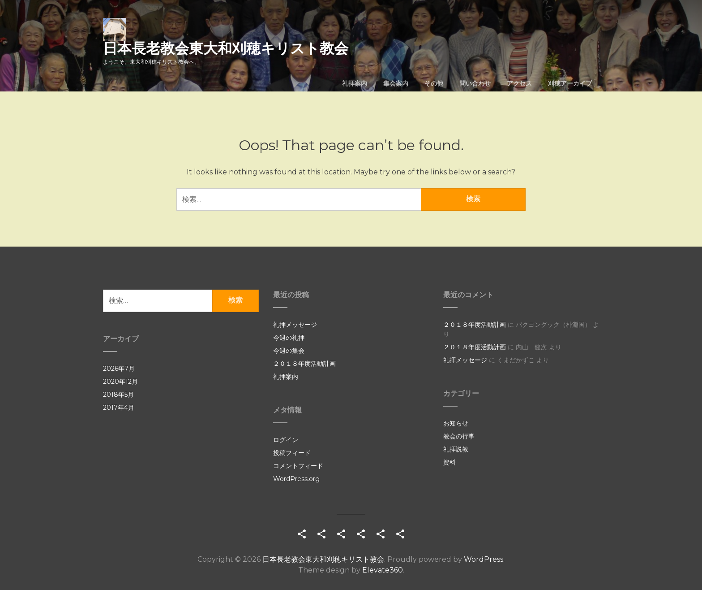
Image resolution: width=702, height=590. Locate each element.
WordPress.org (296, 479)
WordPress (483, 559)
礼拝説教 (455, 449)
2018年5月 (118, 394)
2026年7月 (119, 368)
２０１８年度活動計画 (304, 364)
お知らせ (455, 423)
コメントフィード (298, 466)
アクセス (519, 83)
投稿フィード (292, 453)
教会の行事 (459, 436)
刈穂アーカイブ (570, 83)
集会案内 (395, 83)
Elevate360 (382, 570)
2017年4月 (118, 407)
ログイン (285, 440)
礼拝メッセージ (295, 325)
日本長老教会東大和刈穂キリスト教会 (225, 48)
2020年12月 (120, 381)
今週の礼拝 (288, 338)
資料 (449, 462)
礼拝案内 (354, 83)
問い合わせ (475, 83)
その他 (433, 83)
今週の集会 (288, 351)
